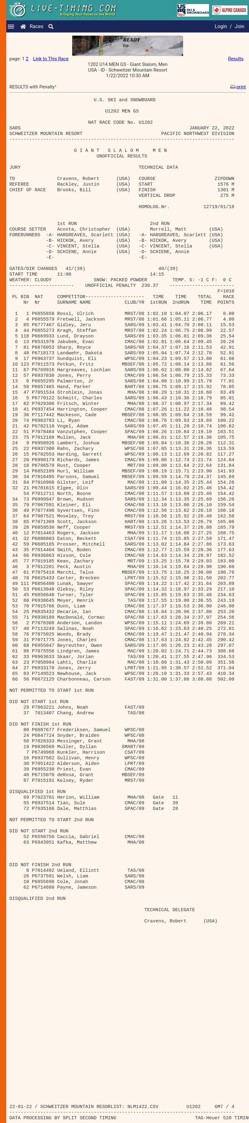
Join (239, 26)
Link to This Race (51, 59)
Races (36, 26)
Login (221, 26)
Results (236, 59)
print (237, 87)
